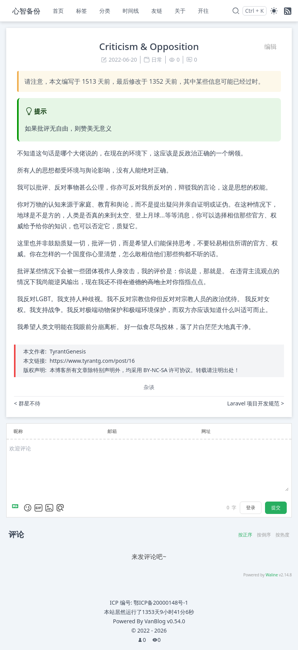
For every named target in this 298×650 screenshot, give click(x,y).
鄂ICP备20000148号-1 (160, 602)
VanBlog (164, 621)
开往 (203, 10)
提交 (276, 507)
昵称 (18, 431)
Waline (271, 575)
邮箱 (112, 431)
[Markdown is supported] (16, 507)
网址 (206, 431)
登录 (250, 507)
